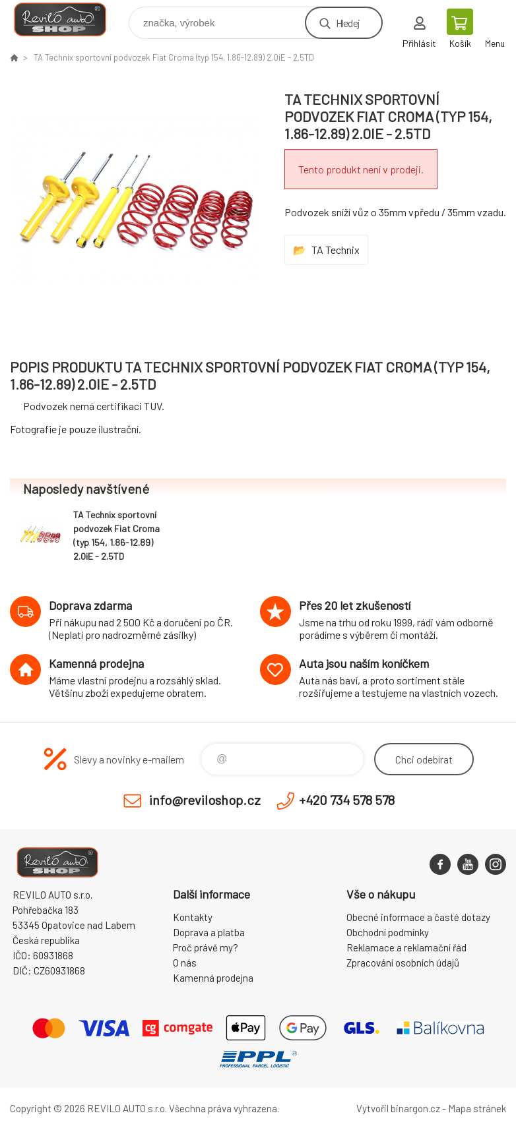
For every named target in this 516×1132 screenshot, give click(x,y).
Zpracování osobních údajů (402, 962)
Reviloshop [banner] (68, 19)
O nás (185, 962)
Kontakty (192, 917)
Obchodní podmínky (387, 932)
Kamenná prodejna (213, 978)
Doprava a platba (209, 932)
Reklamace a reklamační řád (406, 947)
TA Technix (335, 249)
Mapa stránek (477, 1108)
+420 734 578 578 (347, 800)
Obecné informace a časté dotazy (418, 917)
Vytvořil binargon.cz (398, 1108)
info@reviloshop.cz (205, 800)
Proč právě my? (205, 947)
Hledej (348, 22)
